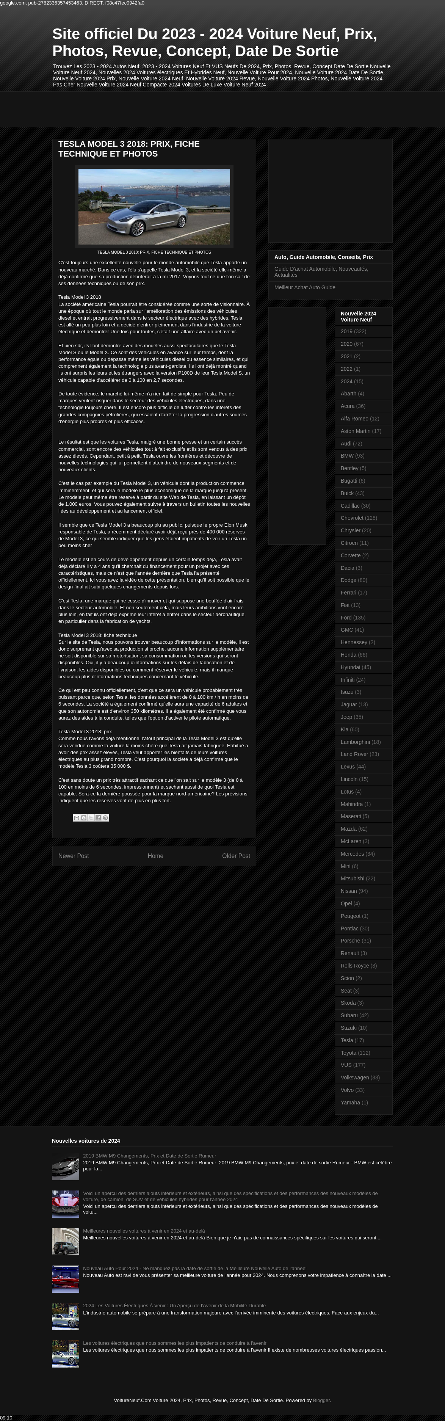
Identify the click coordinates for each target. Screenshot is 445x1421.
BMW (347, 456)
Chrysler (350, 530)
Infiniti (348, 680)
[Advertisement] (190, 108)
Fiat (345, 605)
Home (156, 856)
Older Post (236, 856)
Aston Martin (356, 431)
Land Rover (354, 754)
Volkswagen (355, 1077)
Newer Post (73, 856)
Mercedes (352, 854)
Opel (346, 903)
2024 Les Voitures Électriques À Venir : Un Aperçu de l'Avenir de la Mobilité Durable (174, 1305)
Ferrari (348, 593)
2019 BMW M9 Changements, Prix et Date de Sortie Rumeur (149, 1156)
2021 (347, 356)
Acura (348, 406)
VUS (346, 1065)
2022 (347, 369)
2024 (347, 381)
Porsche (350, 941)
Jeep (346, 717)
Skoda (348, 1003)
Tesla (347, 1040)
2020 (347, 344)
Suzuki (349, 1028)
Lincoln (349, 779)
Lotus (347, 792)
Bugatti (349, 481)
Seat (346, 991)
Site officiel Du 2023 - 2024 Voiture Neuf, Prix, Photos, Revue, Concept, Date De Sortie (214, 42)
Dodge (348, 580)
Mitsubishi (352, 878)
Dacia (347, 568)
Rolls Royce (355, 966)
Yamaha (350, 1102)
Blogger (321, 1400)
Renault (350, 953)
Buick (347, 493)
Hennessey (354, 642)
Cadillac (350, 506)
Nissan (349, 891)
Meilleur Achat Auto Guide (304, 287)
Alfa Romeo (354, 419)
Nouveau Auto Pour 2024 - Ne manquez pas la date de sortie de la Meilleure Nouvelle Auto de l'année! (195, 1268)
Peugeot (350, 916)
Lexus (348, 767)
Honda (348, 655)
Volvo (347, 1090)
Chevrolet (352, 518)
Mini (346, 866)
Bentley (350, 468)
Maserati (351, 816)
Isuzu (347, 692)
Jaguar (349, 704)
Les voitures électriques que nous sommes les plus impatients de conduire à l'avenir (174, 1343)
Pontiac (350, 928)
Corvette (351, 555)
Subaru (349, 1015)
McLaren (351, 841)
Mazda (349, 829)
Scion (347, 978)
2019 (347, 331)
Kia (344, 729)
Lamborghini (355, 742)
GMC (347, 630)
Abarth (348, 394)
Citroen (349, 543)
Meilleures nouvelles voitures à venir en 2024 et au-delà (144, 1231)
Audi (346, 444)
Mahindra (352, 804)
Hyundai (350, 667)
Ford (346, 618)
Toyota (348, 1053)
